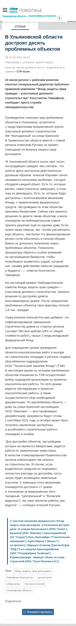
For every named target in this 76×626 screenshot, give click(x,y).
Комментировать (38, 612)
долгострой (44, 577)
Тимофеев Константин (19, 577)
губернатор (13, 584)
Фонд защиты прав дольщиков (33, 571)
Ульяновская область (14, 16)
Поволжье (30, 10)
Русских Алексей (34, 584)
